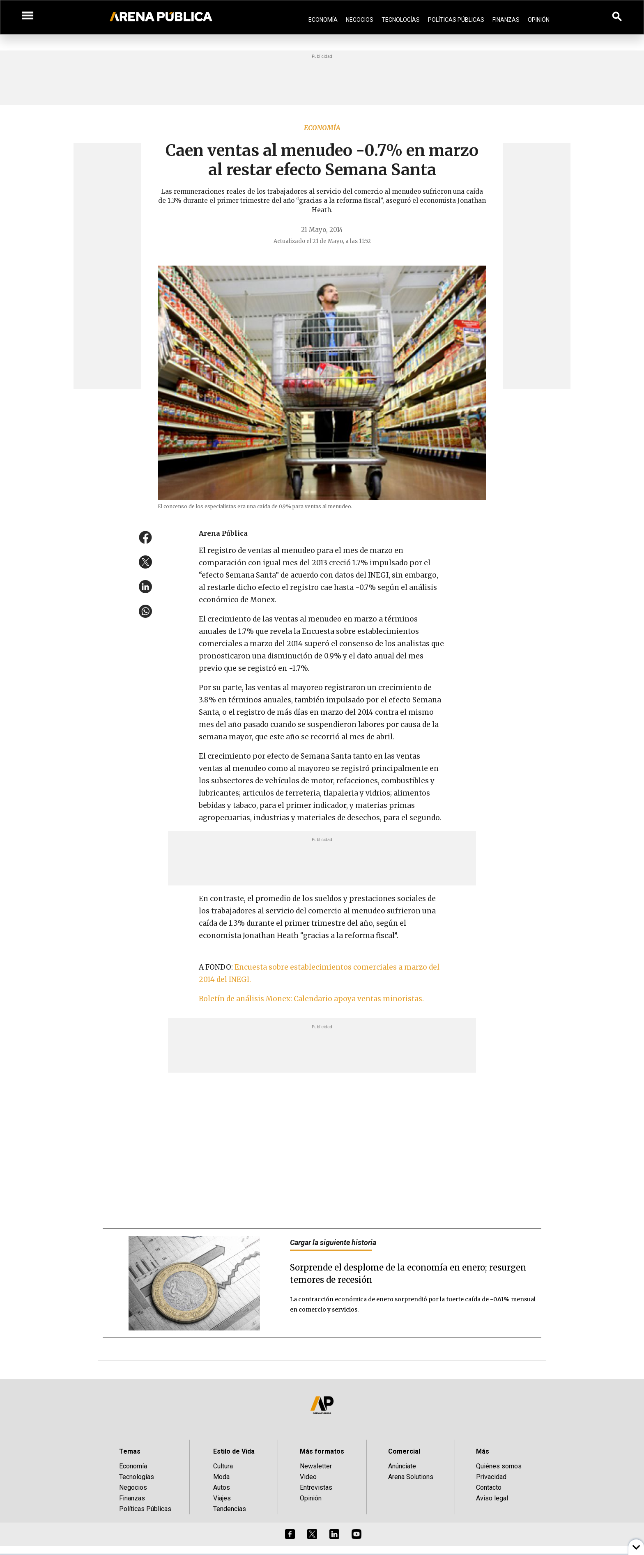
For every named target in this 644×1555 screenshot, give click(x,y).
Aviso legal (492, 1498)
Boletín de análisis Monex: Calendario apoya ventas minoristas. (311, 998)
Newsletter (316, 1466)
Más (482, 1451)
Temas (129, 1451)
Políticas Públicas (456, 19)
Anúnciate (402, 1466)
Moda (221, 1477)
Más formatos (322, 1451)
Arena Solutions (410, 1477)
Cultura (223, 1466)
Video (308, 1477)
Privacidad (491, 1477)
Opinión (539, 19)
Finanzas (506, 19)
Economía (323, 19)
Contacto (488, 1487)
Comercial (404, 1451)
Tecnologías (401, 19)
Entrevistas (316, 1487)
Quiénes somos (499, 1466)
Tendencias (229, 1509)
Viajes (222, 1498)
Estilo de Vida (234, 1451)
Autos (221, 1487)
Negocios (359, 19)
